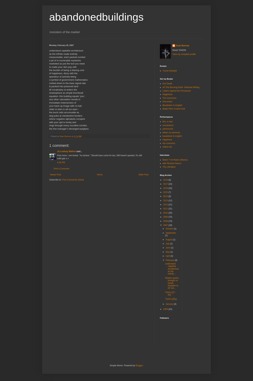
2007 (165, 225)
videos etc (167, 147)
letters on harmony (171, 132)
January (170, 304)
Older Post (143, 174)
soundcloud (168, 125)
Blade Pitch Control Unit (174, 109)
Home (100, 174)
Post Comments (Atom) (73, 180)
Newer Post (55, 174)
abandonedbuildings (96, 17)
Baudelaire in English (172, 105)
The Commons (169, 98)
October (170, 228)
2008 (165, 221)
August (169, 239)
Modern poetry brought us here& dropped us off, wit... (172, 283)
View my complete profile (184, 54)
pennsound (168, 129)
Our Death (167, 83)
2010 (165, 213)
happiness (167, 139)
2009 (165, 217)
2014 (165, 196)
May (168, 252)
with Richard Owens (172, 163)
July (168, 243)
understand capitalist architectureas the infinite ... (172, 269)
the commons (169, 143)
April (168, 256)
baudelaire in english (172, 136)
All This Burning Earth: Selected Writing (181, 87)
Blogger (139, 365)
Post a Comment (61, 168)
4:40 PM (61, 162)
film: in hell (168, 121)
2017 (165, 184)
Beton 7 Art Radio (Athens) (175, 160)
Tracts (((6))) (171, 299)
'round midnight (170, 71)
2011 (165, 208)
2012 (165, 204)
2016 (165, 188)
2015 (165, 192)
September (171, 233)
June (168, 247)
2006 (165, 309)
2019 (165, 180)
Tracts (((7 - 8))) (170, 293)
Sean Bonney (182, 45)
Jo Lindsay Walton (66, 151)
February (170, 260)
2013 (165, 200)
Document (167, 101)
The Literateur (169, 167)
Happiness (168, 94)
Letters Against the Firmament (177, 91)
